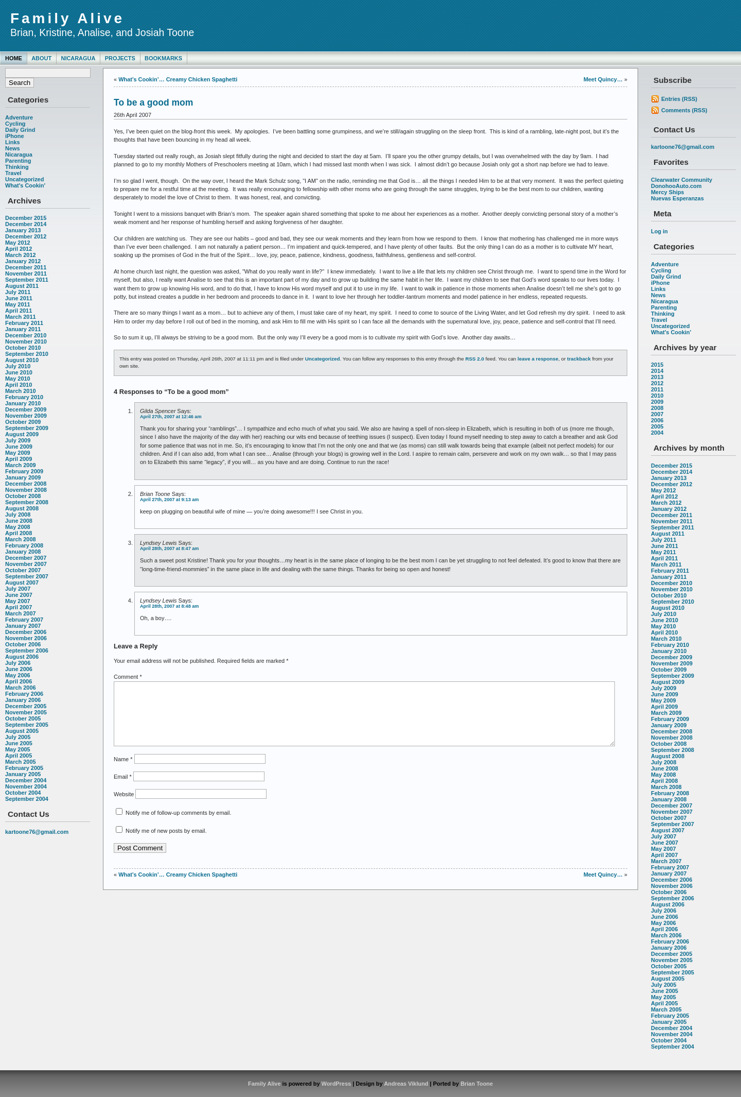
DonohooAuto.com (676, 186)
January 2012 (23, 261)
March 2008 (20, 539)
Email (123, 789)
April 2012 (18, 249)
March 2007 (20, 613)
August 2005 (22, 731)
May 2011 (17, 304)
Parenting (18, 161)
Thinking (17, 167)
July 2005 (17, 737)
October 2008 (23, 496)
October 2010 (23, 348)
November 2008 (26, 490)
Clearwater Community (681, 180)
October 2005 (23, 718)
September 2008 (26, 502)
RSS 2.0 (474, 359)
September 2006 (26, 650)
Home (13, 58)
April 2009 (18, 459)
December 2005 (25, 706)
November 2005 (26, 712)
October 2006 (23, 644)
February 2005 (24, 768)
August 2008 (22, 508)
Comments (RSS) (684, 110)
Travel (13, 173)
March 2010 (20, 391)
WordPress (336, 1084)
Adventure (19, 117)
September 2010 (26, 354)
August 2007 (22, 582)
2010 (657, 395)
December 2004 (25, 780)
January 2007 (23, 626)
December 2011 (25, 267)
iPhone (14, 136)
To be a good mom (153, 102)
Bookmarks (163, 58)
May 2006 (17, 675)
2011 (657, 389)
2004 (657, 433)
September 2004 (26, 799)
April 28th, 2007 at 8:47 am (169, 548)
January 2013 (23, 230)
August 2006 (22, 657)
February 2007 (24, 619)
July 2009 (17, 440)
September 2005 (26, 725)
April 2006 (18, 681)
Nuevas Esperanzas (677, 198)
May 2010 (17, 378)
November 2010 (26, 341)
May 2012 (17, 242)
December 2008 (25, 484)
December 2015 (25, 218)
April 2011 (18, 310)
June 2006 (18, 669)
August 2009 (22, 434)
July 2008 (17, 514)
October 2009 (23, 422)
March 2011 (20, 317)
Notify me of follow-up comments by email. (178, 825)
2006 (657, 420)
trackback (579, 359)
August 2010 (22, 360)
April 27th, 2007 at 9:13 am (169, 499)
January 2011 (23, 329)
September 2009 (26, 428)
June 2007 (18, 595)
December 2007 (25, 558)
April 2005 (18, 755)
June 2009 (18, 446)
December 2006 (25, 632)
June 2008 (18, 521)
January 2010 (23, 403)
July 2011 (17, 292)
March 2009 (20, 465)
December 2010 (25, 335)
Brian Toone (477, 1084)
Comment (128, 677)
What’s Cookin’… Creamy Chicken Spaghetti (177, 79)
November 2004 (26, 786)
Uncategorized (24, 179)
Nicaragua (78, 58)
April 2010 (18, 385)
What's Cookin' (25, 185)
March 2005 (20, 762)
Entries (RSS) (679, 99)
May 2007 (17, 601)
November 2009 (26, 416)
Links (12, 142)
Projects (120, 58)
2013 (657, 377)
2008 (657, 408)
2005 (657, 426)
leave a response (538, 359)
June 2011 (18, 298)
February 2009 (24, 471)
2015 (657, 365)
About (41, 58)
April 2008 (18, 533)
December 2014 (25, 224)
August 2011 (22, 286)
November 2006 (26, 638)
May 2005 (17, 749)
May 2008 (17, 527)
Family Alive (67, 18)
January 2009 (23, 477)
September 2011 (26, 280)
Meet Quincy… (603, 79)
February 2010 (24, 397)
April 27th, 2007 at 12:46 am (171, 416)
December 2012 (25, 236)
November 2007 (26, 564)
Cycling (15, 124)
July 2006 (17, 663)
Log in (659, 231)
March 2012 (20, 255)
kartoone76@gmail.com (36, 832)
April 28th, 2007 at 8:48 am (169, 606)
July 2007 (17, 589)
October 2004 (23, 793)
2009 (657, 402)
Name (123, 771)
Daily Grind (20, 130)
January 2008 (23, 551)
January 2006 (23, 700)
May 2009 (17, 453)
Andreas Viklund (406, 1084)
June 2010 (18, 372)
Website (124, 806)
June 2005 (18, 743)
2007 (657, 414)
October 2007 (23, 570)
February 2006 (24, 694)
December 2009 (25, 409)
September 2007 (26, 576)
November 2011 (26, 273)
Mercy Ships (667, 192)
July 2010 (17, 366)
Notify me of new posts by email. (166, 843)
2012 (657, 383)
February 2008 (24, 545)
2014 (657, 371)
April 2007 (18, 607)
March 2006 (20, 687)
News (12, 148)
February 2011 (24, 323)
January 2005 (23, 774)
